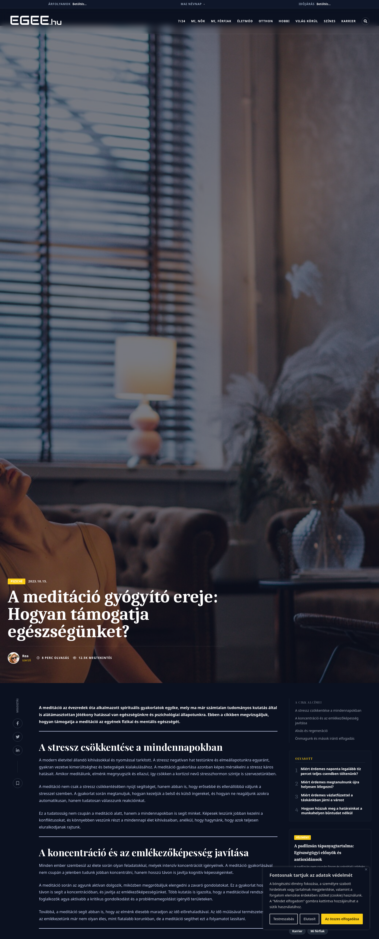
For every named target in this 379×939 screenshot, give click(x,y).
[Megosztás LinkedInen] (17, 750)
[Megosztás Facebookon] (17, 723)
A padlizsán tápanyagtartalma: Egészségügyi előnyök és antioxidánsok (324, 852)
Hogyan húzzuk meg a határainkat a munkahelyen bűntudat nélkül (331, 810)
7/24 (181, 21)
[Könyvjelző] (17, 783)
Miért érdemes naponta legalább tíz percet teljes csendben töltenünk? (331, 771)
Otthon (266, 21)
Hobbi (284, 21)
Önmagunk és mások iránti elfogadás (324, 738)
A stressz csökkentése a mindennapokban (328, 710)
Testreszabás (283, 919)
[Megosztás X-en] (17, 737)
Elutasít (310, 919)
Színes (330, 21)
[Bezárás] (366, 869)
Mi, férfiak (221, 21)
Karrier (348, 21)
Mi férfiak (318, 931)
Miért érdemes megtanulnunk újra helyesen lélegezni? (330, 784)
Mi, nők (198, 21)
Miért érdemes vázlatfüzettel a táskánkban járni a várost (327, 797)
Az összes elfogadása (342, 919)
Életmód (245, 21)
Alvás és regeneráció (311, 730)
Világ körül (307, 21)
